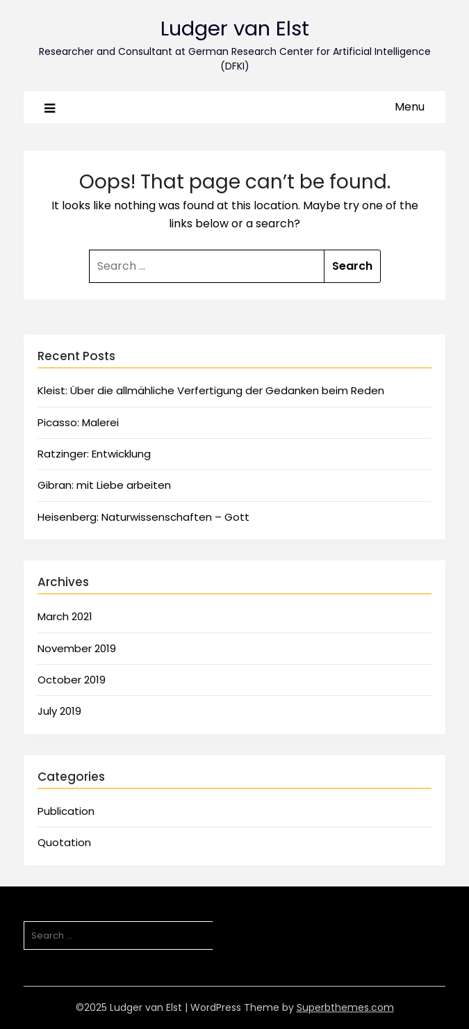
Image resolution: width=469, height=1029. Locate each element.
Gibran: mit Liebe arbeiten (104, 485)
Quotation (64, 842)
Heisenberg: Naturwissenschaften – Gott (143, 517)
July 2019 (59, 711)
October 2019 (72, 679)
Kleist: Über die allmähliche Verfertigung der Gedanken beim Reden (211, 390)
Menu (410, 107)
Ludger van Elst (235, 28)
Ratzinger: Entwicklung (94, 453)
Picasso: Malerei (78, 422)
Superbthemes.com (345, 1007)
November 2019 (77, 648)
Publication (66, 811)
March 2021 (65, 616)
